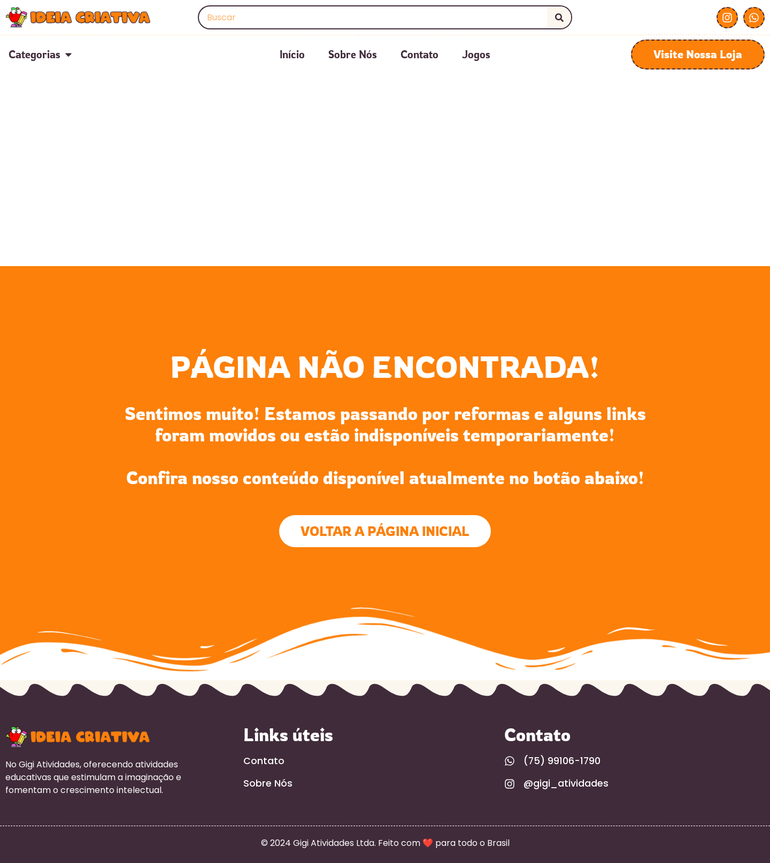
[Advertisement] (385, 186)
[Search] (559, 17)
